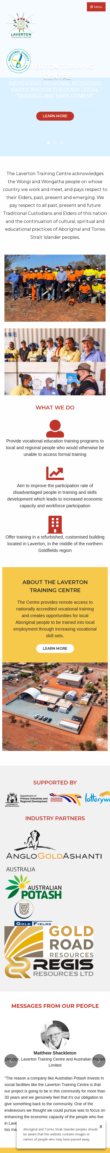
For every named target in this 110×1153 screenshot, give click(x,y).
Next (99, 1060)
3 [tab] (62, 143)
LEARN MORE (55, 116)
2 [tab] (55, 143)
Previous (11, 1060)
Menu (96, 7)
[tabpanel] (55, 78)
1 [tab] (48, 143)
